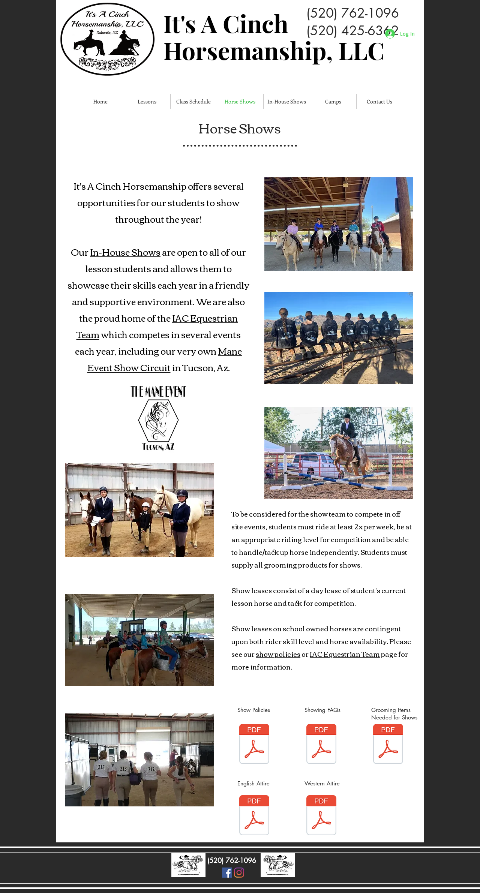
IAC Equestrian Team (345, 653)
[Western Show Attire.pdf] (321, 816)
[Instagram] (239, 873)
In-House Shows (125, 251)
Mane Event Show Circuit (164, 358)
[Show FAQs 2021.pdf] (321, 745)
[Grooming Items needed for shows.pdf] (388, 745)
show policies (278, 653)
